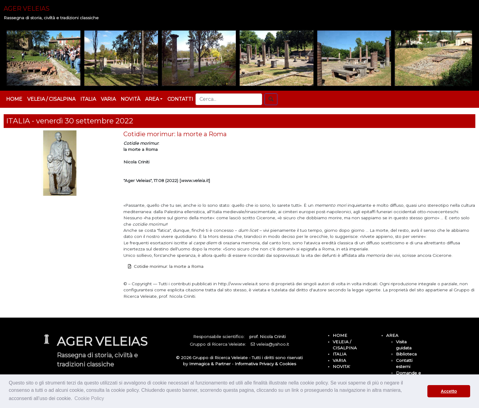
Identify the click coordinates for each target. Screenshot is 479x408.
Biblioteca (406, 354)
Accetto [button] (449, 391)
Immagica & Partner (210, 363)
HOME (14, 99)
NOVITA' (341, 366)
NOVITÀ (130, 99)
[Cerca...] (229, 99)
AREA (392, 335)
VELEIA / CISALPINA (51, 99)
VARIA (108, 99)
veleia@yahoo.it (272, 344)
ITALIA (88, 99)
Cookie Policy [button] (89, 398)
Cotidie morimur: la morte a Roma (168, 266)
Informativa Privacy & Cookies (265, 363)
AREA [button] (152, 99)
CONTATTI (180, 99)
